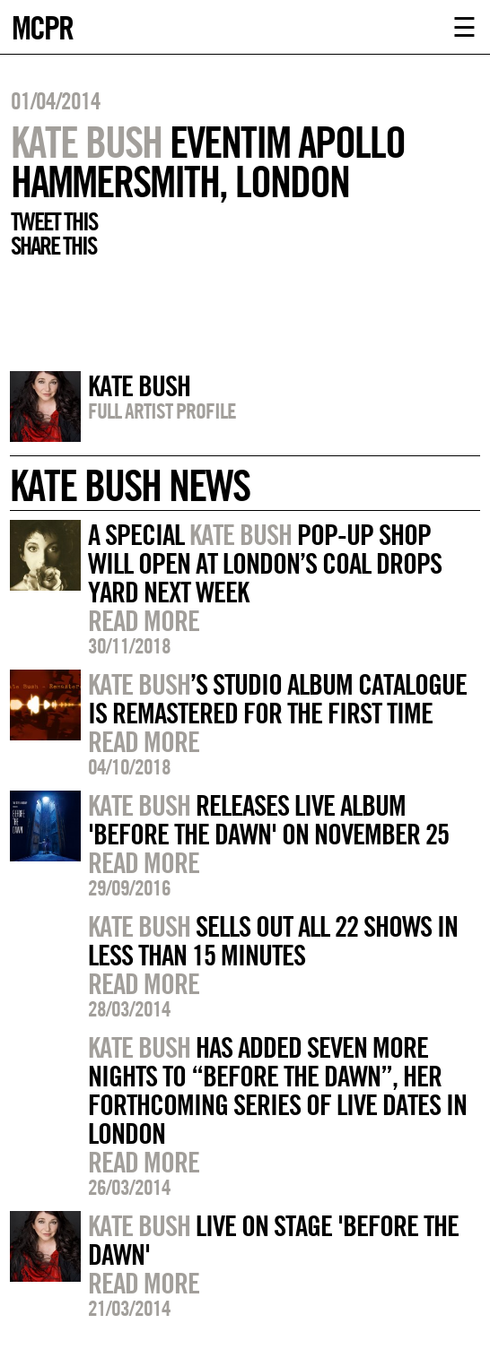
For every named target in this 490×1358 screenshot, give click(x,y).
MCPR (42, 25)
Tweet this (54, 221)
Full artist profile (162, 410)
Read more (143, 620)
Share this (53, 245)
